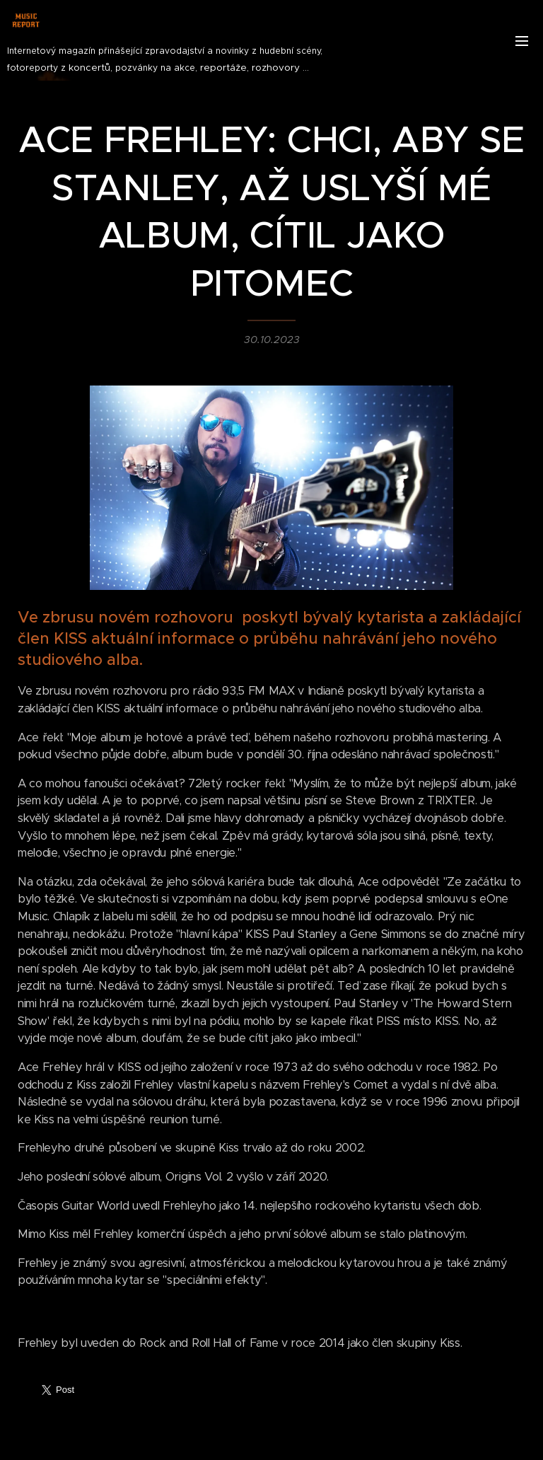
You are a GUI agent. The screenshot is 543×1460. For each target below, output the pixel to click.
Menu (521, 41)
